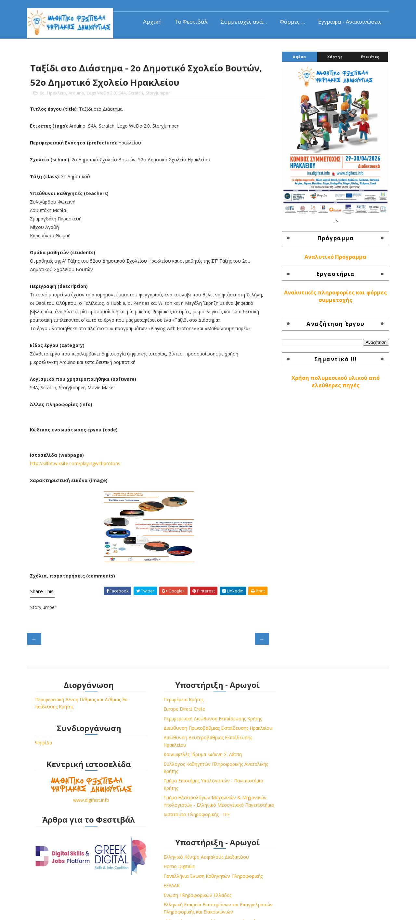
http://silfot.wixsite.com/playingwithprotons (76, 464)
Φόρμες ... (291, 21)
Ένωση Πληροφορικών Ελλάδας (307, 739)
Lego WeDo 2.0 (101, 94)
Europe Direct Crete (175, 711)
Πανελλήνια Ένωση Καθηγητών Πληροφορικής (322, 720)
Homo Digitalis (288, 711)
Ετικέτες (369, 56)
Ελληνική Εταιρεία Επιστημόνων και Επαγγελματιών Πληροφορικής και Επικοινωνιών (310, 756)
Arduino (77, 94)
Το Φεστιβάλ (190, 21)
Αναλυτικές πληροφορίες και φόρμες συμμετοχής (334, 296)
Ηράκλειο (57, 94)
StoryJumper (158, 94)
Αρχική (151, 21)
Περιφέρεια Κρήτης (174, 701)
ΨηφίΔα (44, 744)
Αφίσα (299, 56)
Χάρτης (334, 56)
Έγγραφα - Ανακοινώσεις (349, 21)
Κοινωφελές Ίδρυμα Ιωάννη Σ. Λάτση (193, 763)
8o (42, 94)
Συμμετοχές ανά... (243, 21)
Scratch (136, 94)
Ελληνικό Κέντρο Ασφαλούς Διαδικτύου (315, 701)
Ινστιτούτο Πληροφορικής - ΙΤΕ (187, 830)
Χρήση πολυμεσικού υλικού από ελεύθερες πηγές (335, 381)
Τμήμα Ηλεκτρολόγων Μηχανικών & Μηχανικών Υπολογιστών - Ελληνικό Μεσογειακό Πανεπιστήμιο (193, 813)
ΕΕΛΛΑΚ (281, 730)
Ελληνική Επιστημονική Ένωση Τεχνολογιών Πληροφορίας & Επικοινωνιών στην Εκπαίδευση (320, 780)
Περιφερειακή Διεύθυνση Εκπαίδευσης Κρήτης (203, 720)
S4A (122, 94)
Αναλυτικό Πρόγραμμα (335, 256)
